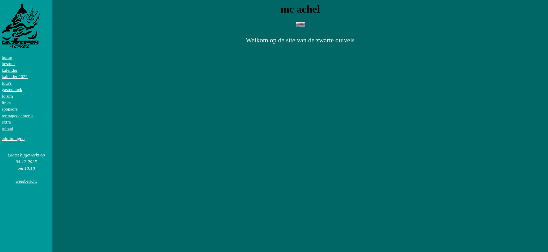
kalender (9, 70)
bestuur (8, 63)
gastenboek (12, 89)
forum (7, 96)
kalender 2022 (15, 76)
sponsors (10, 109)
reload (7, 128)
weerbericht (26, 181)
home (7, 57)
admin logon (13, 138)
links (6, 102)
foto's (7, 83)
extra (6, 122)
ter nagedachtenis (18, 115)
